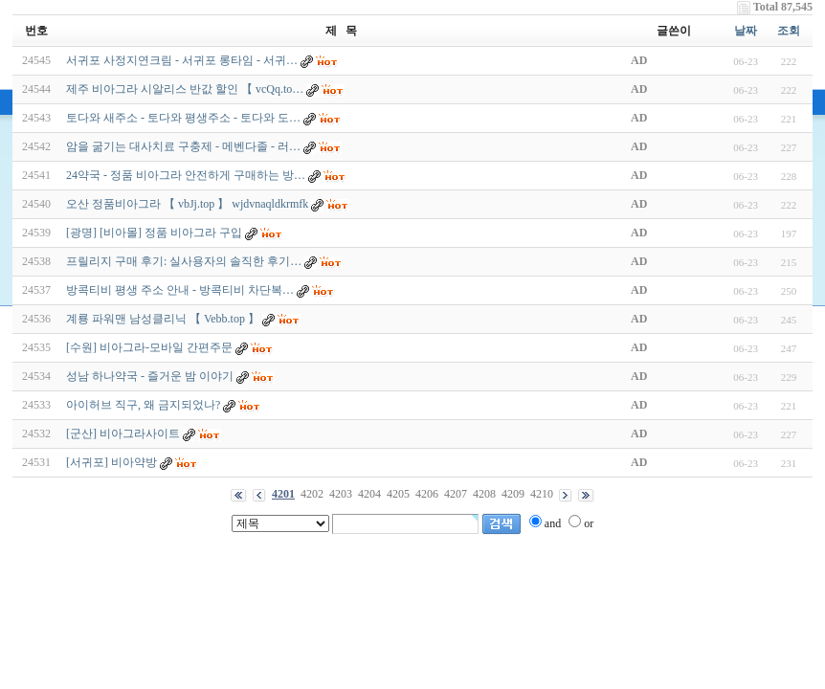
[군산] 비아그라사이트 (123, 433)
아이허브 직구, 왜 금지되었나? (143, 404)
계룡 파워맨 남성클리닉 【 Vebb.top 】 (162, 318)
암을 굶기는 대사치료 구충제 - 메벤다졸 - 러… (183, 146)
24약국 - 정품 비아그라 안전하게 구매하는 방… (185, 175)
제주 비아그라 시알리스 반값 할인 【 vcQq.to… (184, 89)
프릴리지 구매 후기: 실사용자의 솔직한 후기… (183, 261)
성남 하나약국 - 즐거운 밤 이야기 (150, 376)
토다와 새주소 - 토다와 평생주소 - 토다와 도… (183, 117)
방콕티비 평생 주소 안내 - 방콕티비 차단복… (180, 290)
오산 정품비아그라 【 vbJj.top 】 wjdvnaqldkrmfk (187, 204)
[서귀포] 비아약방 (111, 462)
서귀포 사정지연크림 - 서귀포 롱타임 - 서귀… (182, 60)
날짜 (745, 30)
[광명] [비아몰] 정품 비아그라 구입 (154, 232)
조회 (788, 30)
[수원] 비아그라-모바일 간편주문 (149, 347)
